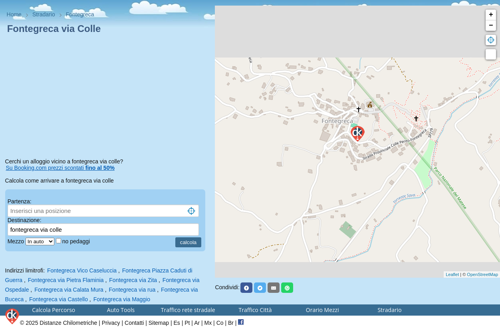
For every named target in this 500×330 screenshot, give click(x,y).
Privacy (111, 323)
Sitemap (159, 323)
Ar (197, 323)
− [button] (491, 25)
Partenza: (20, 201)
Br (231, 323)
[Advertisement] (107, 97)
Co (220, 323)
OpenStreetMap (482, 274)
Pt (187, 323)
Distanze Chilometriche (68, 323)
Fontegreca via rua (132, 289)
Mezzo (17, 241)
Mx (208, 323)
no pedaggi (76, 241)
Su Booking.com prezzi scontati (60, 168)
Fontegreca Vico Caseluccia (82, 270)
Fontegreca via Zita (133, 280)
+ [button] (491, 15)
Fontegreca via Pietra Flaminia (66, 280)
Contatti (134, 323)
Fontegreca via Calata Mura (68, 289)
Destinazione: (25, 220)
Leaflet (452, 274)
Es (176, 323)
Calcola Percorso (53, 310)
